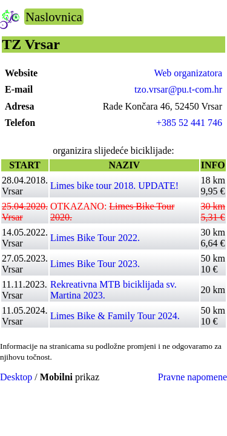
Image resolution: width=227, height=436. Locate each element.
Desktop (16, 377)
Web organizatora (188, 73)
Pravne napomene (192, 377)
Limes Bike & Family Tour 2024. (115, 316)
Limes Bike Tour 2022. (95, 238)
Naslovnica (53, 17)
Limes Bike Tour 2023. (95, 264)
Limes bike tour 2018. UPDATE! (114, 185)
